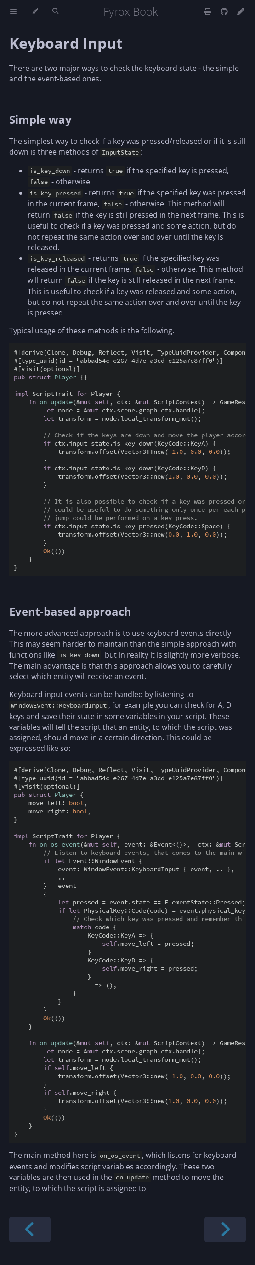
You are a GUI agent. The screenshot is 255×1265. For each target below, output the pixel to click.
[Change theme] (34, 11)
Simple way (40, 119)
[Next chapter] (225, 1229)
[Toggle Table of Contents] (13, 11)
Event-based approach (70, 611)
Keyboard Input (66, 43)
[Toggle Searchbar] (55, 11)
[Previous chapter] (30, 1229)
